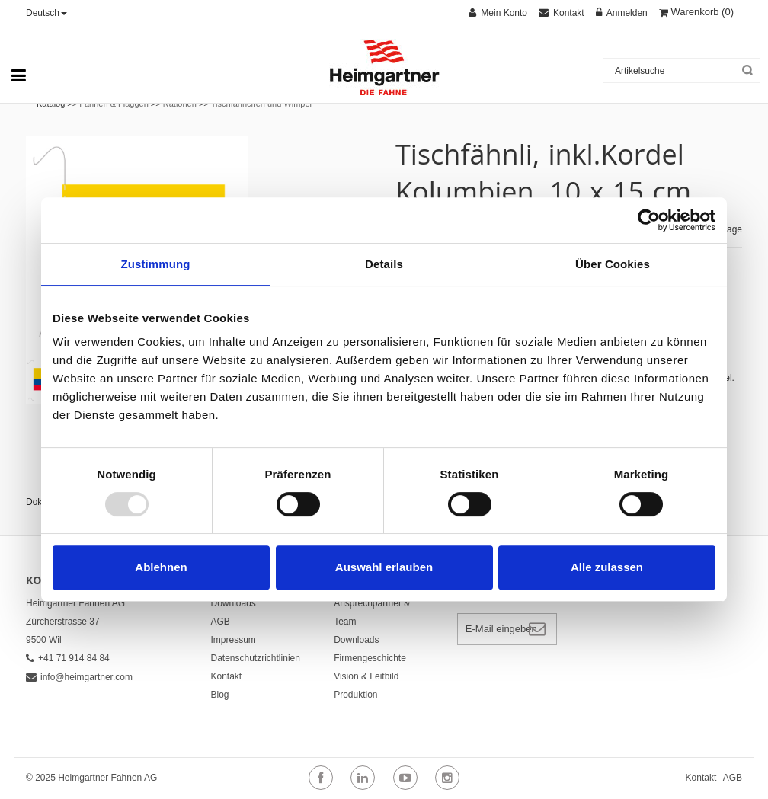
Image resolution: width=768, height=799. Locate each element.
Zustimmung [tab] (155, 263)
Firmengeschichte (370, 658)
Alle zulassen (607, 567)
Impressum (233, 639)
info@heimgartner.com (79, 677)
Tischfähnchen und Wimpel (261, 103)
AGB (220, 621)
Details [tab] (384, 263)
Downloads (233, 603)
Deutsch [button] (46, 13)
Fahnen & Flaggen (114, 103)
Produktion (355, 694)
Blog (220, 694)
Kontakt (226, 676)
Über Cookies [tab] (612, 263)
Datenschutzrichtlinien (255, 658)
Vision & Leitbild (366, 676)
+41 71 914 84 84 (68, 658)
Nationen (180, 103)
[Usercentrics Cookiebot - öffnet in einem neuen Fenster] (648, 220)
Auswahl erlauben (384, 567)
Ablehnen (161, 567)
